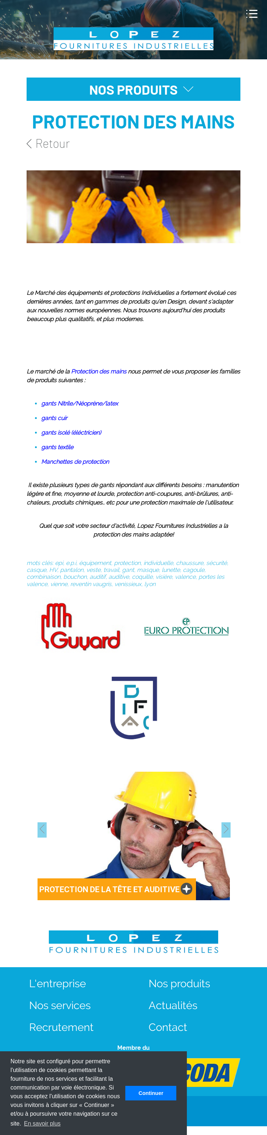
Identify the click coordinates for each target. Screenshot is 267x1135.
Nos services (60, 1005)
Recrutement (61, 1027)
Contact (168, 1027)
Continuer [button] (150, 1093)
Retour (48, 143)
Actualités (173, 1005)
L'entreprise (57, 983)
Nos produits (179, 983)
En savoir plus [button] (42, 1123)
